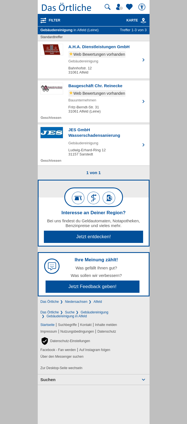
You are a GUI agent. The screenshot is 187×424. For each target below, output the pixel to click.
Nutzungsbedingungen (77, 331)
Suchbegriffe (67, 325)
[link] (143, 20)
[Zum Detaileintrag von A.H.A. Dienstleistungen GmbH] (94, 60)
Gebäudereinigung (94, 312)
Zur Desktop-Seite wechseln (61, 368)
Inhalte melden (106, 325)
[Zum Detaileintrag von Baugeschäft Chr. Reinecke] (94, 101)
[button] (65, 341)
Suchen (48, 379)
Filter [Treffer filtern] (54, 20)
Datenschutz (106, 331)
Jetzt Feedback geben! (92, 286)
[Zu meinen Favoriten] (130, 7)
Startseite (48, 325)
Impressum (49, 331)
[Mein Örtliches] (120, 7)
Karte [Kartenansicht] (136, 20)
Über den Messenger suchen (62, 357)
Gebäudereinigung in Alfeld (67, 316)
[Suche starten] (107, 7)
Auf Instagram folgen (94, 350)
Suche (70, 312)
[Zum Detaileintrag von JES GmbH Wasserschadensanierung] (94, 145)
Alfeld (98, 302)
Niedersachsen (76, 302)
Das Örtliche (50, 302)
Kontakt (86, 325)
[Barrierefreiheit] (142, 7)
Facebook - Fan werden (58, 350)
